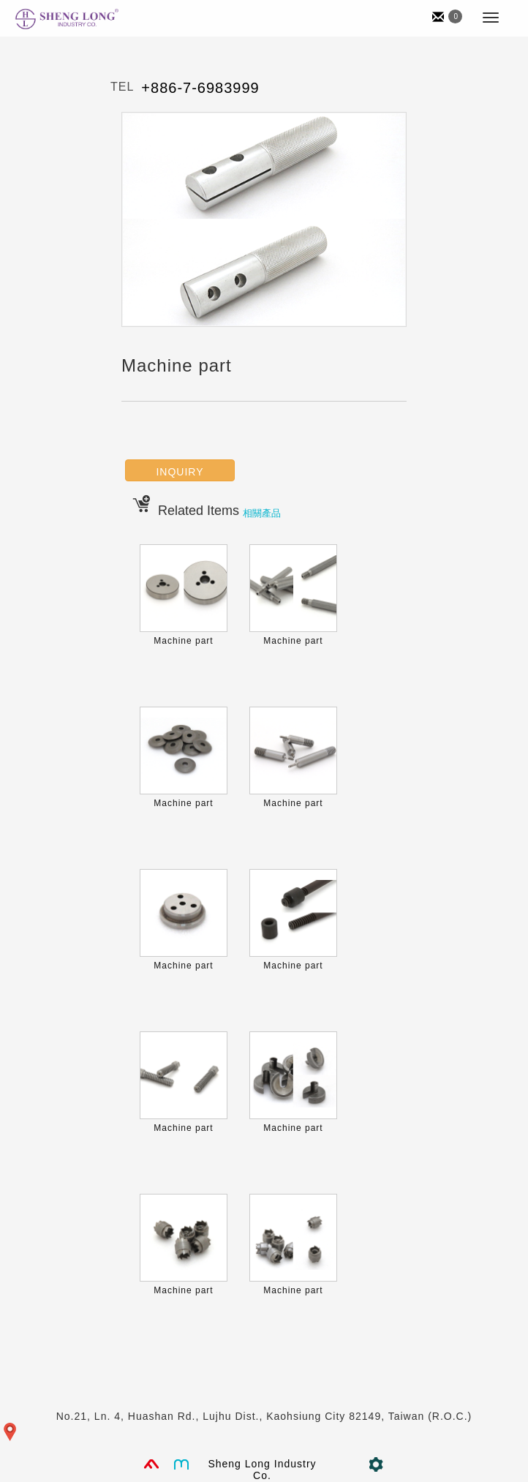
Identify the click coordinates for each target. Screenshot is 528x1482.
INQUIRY (179, 472)
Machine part (183, 641)
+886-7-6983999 (200, 88)
